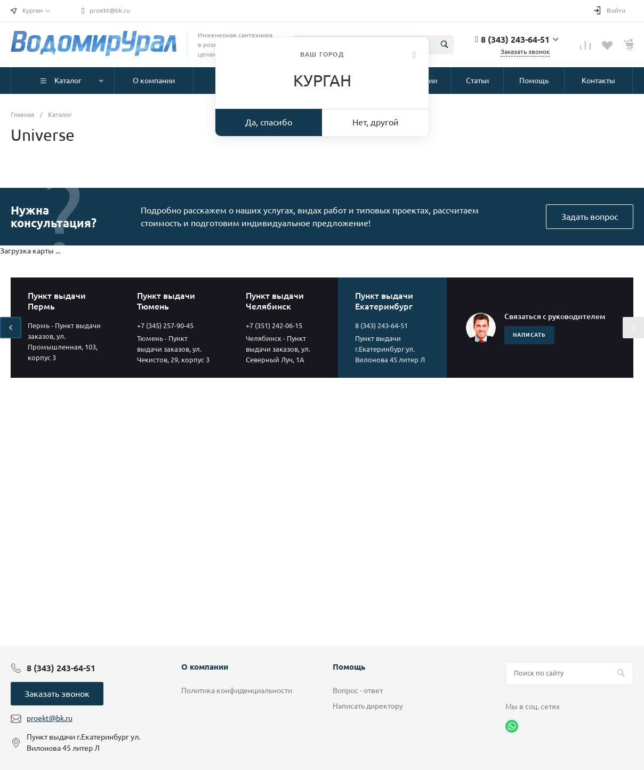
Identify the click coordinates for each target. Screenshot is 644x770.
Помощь (349, 666)
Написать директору (368, 706)
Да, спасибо (268, 122)
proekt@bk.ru (110, 10)
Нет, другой (375, 122)
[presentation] (10, 327)
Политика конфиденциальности (236, 690)
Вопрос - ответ (358, 690)
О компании (204, 666)
